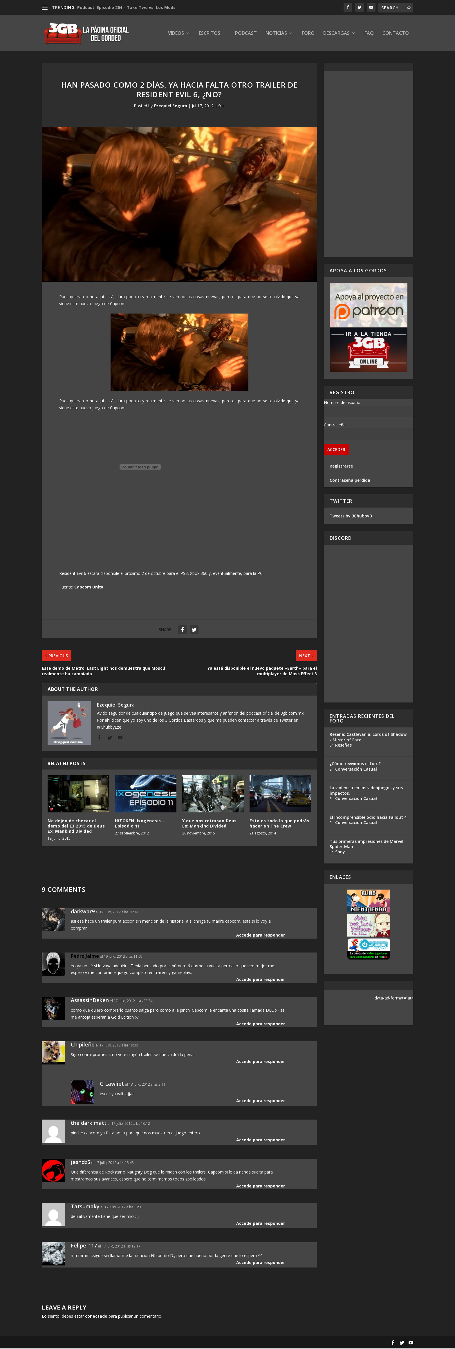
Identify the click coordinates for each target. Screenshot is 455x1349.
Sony (340, 852)
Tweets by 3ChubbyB (351, 516)
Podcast (246, 34)
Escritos (209, 34)
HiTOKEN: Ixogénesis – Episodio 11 (140, 823)
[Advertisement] (368, 164)
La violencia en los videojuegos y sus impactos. (366, 790)
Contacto (395, 34)
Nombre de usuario (342, 402)
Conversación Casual (356, 769)
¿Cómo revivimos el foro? (355, 764)
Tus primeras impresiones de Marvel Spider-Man (366, 844)
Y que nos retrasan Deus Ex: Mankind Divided (209, 823)
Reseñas (343, 745)
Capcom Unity (88, 587)
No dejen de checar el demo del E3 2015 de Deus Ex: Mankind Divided (76, 826)
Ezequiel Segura (170, 106)
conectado (96, 1316)
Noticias (276, 34)
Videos (176, 34)
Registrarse (341, 466)
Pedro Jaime (85, 956)
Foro (308, 34)
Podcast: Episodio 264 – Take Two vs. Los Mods (126, 7)
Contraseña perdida (350, 480)
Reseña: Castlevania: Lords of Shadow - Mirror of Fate (368, 737)
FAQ (369, 34)
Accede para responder (260, 935)
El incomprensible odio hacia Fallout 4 (368, 817)
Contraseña (335, 425)
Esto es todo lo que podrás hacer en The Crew (279, 823)
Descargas (336, 34)
